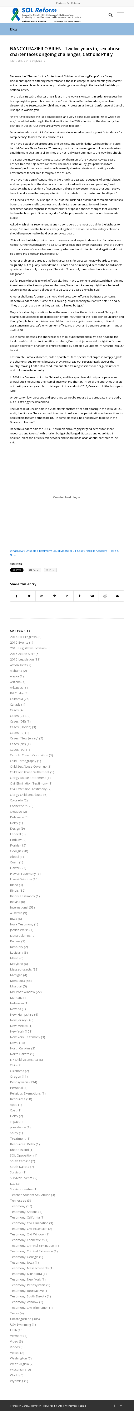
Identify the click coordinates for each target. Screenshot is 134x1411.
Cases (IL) (17, 732)
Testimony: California (25, 1217)
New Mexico (19, 1026)
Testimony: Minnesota (26, 1274)
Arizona (15, 682)
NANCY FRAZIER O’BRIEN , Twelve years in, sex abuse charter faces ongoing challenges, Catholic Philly (65, 51)
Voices (14, 1352)
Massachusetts (21, 969)
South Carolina (20, 1161)
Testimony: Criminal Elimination (32, 1245)
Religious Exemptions (25, 1093)
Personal (16, 1088)
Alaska (14, 676)
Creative (16, 811)
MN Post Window (22, 992)
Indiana (15, 902)
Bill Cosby (17, 693)
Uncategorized (20, 1319)
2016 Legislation (22, 659)
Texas (14, 1313)
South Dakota (19, 1166)
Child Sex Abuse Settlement (29, 772)
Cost (13, 1110)
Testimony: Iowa (22, 1262)
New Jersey (18, 1020)
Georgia (15, 851)
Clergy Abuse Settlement (28, 778)
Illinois (14, 890)
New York (17, 1031)
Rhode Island (19, 1150)
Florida (15, 845)
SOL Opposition (21, 1155)
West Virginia (19, 1364)
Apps (13, 1104)
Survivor (16, 1172)
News (14, 1042)
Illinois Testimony (22, 896)
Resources (17, 1099)
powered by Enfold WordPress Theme (64, 1405)
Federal (15, 834)
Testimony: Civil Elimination (29, 1223)
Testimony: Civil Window (27, 1234)
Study (14, 1133)
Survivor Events (21, 1178)
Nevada (15, 1009)
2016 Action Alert (22, 654)
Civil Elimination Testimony (29, 783)
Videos (15, 1347)
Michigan (16, 975)
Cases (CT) (18, 716)
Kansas (15, 941)
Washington (18, 1358)
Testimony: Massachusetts (29, 1268)
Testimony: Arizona (24, 1212)
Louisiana (16, 952)
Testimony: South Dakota (28, 1296)
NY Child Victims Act (24, 1059)
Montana (16, 997)
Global (14, 856)
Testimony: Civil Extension (28, 1228)
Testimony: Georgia (24, 1257)
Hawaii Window (21, 879)
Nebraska (17, 1003)
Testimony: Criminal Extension (31, 1251)
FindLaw (16, 840)
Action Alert (18, 665)
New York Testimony (25, 1037)
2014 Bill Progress (23, 637)
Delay (14, 823)
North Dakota (19, 1054)
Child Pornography (23, 761)
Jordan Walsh (19, 930)
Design (15, 828)
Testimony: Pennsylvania (27, 1285)
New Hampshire (21, 1014)
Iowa (13, 918)
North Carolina (20, 1048)
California (16, 699)
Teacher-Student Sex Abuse (30, 1195)
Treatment (18, 1138)
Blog (13, 29)
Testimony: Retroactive (27, 1290)
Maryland (16, 964)
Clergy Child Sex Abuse (26, 794)
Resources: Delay (22, 1144)
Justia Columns (20, 935)
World (14, 1375)
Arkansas (16, 687)
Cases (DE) (18, 721)
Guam (14, 862)
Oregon (15, 1076)
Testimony (17, 1206)
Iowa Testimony (21, 924)
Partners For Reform (68, 3)
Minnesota (17, 980)
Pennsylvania (36, 60)
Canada (15, 704)
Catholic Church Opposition (29, 755)
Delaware (17, 817)
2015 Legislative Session (28, 648)
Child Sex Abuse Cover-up (28, 766)
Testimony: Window (24, 1302)
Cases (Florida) (20, 727)
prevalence (18, 1127)
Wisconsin (17, 1369)
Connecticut (18, 806)
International (19, 907)
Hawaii (15, 868)
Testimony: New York (25, 1279)
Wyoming (16, 1381)
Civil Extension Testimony (28, 789)
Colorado (16, 800)
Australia (16, 913)
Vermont (16, 1336)
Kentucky (16, 947)
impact (15, 1121)
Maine (14, 958)
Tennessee (18, 1200)
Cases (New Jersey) (24, 738)
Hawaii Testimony (23, 873)
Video (14, 1341)
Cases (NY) (18, 744)
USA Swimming (20, 1324)
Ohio (13, 1065)
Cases (14, 710)
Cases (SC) (17, 749)
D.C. (12, 1183)
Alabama (16, 670)
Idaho (14, 885)
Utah (13, 1330)
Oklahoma (17, 1071)
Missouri (16, 986)
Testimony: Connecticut (27, 1240)
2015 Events (19, 642)
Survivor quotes (21, 1189)
